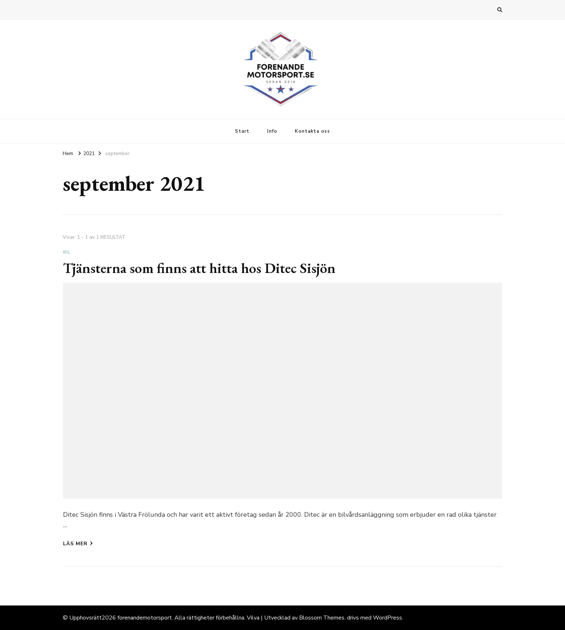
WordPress (387, 618)
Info (272, 131)
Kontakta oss (312, 131)
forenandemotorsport (144, 618)
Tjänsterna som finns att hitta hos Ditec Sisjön (199, 268)
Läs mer (78, 543)
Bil (67, 252)
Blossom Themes (321, 618)
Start (242, 131)
